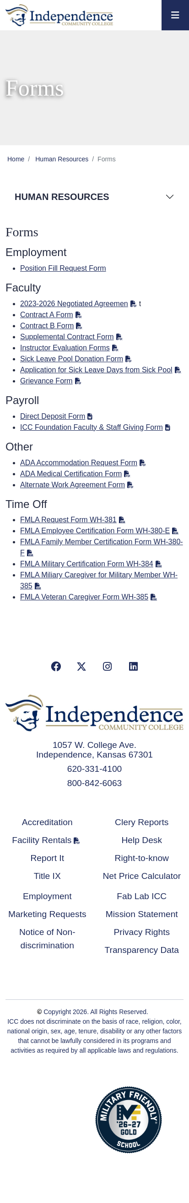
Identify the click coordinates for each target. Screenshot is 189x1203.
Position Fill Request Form (63, 268)
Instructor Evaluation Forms (65, 348)
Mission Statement (142, 914)
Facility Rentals (41, 840)
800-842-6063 (94, 783)
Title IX (47, 876)
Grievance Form (46, 381)
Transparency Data (142, 950)
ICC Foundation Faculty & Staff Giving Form (91, 427)
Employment (47, 896)
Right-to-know (142, 858)
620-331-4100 (94, 769)
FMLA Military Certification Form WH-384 (86, 564)
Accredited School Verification (59, 1118)
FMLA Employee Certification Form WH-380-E (95, 531)
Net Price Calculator (142, 876)
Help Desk (141, 840)
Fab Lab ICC (142, 896)
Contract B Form (47, 326)
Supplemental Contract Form (67, 337)
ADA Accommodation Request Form (78, 463)
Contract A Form (46, 315)
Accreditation (47, 822)
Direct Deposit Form (52, 416)
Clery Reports (141, 822)
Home (15, 159)
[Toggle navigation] (175, 15)
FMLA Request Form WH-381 (68, 520)
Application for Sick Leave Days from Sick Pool (96, 370)
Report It (47, 858)
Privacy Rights (141, 932)
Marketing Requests (47, 914)
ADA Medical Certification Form (71, 474)
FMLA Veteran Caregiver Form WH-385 (84, 597)
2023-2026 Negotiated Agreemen (74, 304)
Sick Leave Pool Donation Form (71, 359)
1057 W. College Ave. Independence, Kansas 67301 (94, 749)
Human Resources (61, 159)
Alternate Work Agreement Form (72, 485)
